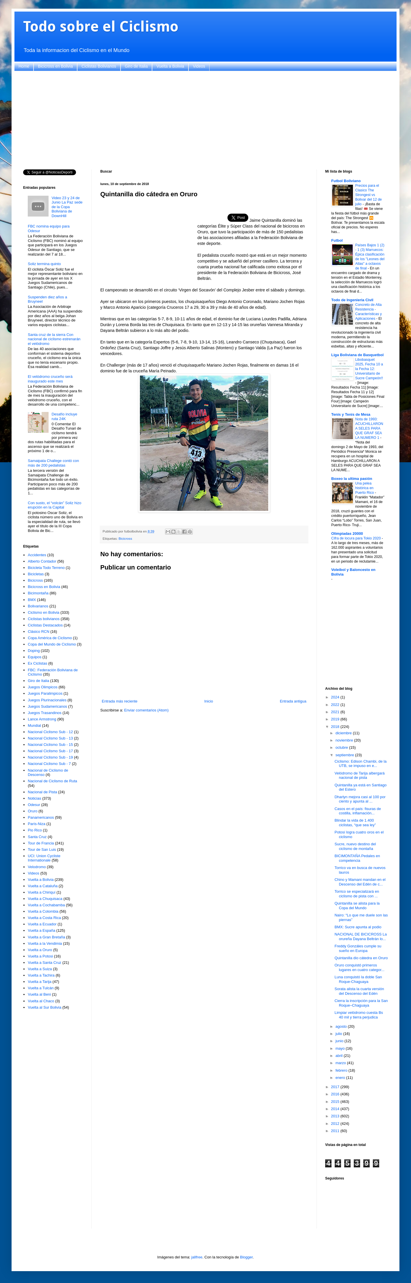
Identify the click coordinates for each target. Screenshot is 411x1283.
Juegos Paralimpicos (45, 693)
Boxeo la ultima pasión (351, 478)
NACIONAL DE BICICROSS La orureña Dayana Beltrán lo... (360, 936)
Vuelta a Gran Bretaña (46, 937)
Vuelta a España (41, 930)
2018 (335, 726)
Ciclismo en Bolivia (43, 612)
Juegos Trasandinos (44, 713)
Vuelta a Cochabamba (46, 905)
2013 (335, 1116)
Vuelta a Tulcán (40, 988)
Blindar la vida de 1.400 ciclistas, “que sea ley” (355, 822)
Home (23, 66)
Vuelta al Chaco (41, 1001)
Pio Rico (35, 830)
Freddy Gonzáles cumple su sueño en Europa (357, 948)
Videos (199, 66)
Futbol (337, 240)
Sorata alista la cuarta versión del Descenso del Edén (359, 991)
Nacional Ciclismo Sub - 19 (50, 757)
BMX (32, 600)
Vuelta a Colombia (43, 911)
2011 (335, 1131)
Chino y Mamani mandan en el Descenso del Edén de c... (359, 881)
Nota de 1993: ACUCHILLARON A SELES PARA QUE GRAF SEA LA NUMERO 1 (369, 428)
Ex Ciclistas (37, 663)
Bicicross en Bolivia (55, 66)
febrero (342, 1070)
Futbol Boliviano (346, 181)
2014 (335, 1109)
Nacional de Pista (42, 792)
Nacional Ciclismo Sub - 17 (50, 751)
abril (340, 1055)
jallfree (196, 1257)
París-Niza (36, 824)
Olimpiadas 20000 (347, 533)
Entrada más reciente (120, 701)
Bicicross (125, 538)
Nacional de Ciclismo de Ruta (52, 781)
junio (340, 1041)
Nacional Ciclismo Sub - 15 (50, 744)
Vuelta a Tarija (39, 981)
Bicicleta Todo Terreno (46, 567)
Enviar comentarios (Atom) (146, 710)
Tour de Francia (41, 843)
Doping (34, 650)
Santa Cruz (37, 837)
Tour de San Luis (42, 849)
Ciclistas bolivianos (44, 619)
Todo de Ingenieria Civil (352, 300)
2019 (335, 719)
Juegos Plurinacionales (47, 700)
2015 (335, 1101)
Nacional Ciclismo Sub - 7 (49, 763)
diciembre (344, 733)
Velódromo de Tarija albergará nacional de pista (359, 775)
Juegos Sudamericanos (47, 706)
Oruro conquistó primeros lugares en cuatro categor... (359, 967)
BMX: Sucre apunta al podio (357, 927)
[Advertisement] (196, 120)
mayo (341, 1048)
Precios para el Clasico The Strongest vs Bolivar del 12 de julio (368, 195)
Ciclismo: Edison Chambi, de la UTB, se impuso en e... (360, 763)
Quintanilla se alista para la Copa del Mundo (356, 905)
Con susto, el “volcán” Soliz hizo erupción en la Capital (54, 505)
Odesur (34, 805)
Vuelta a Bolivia (170, 66)
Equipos (34, 657)
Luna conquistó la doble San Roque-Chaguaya (358, 979)
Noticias (34, 798)
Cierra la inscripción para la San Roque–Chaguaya (361, 1003)
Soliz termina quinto (44, 264)
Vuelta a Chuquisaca (45, 898)
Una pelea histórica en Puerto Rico (365, 488)
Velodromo (37, 867)
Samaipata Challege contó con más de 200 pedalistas (53, 463)
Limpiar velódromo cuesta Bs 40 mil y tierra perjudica (358, 1014)
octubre (342, 747)
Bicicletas (36, 574)
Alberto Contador (42, 561)
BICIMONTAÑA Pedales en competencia (357, 858)
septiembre (345, 755)
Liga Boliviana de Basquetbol (357, 355)
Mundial (34, 725)
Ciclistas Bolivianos (99, 66)
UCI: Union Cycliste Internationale (44, 858)
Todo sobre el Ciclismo (101, 26)
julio (339, 1033)
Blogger (246, 1257)
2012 (335, 1123)
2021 (335, 712)
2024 (335, 697)
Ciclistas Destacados (45, 625)
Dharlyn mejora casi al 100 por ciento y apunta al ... (359, 799)
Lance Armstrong (42, 719)
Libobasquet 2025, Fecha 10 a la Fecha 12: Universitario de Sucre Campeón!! (369, 369)
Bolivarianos (38, 606)
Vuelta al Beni (39, 994)
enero (341, 1077)
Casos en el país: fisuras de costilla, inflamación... (357, 811)
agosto (342, 1026)
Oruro (32, 811)
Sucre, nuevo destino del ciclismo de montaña (355, 846)
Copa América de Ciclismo (50, 638)
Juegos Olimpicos (43, 687)
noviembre (345, 740)
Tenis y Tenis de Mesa (350, 414)
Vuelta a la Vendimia (45, 943)
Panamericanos (41, 817)
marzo (341, 1063)
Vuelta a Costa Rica (44, 918)
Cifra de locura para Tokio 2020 (356, 538)
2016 (335, 1094)
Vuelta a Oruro (40, 950)
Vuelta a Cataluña (43, 886)
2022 (335, 704)
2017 (335, 1087)
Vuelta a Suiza (40, 969)
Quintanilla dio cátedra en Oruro (361, 958)
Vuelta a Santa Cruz (44, 962)
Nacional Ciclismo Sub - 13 (50, 738)
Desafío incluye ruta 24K (64, 416)
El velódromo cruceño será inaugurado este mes (50, 378)
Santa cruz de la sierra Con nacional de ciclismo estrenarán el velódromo (54, 339)
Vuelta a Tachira (41, 975)
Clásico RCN (38, 631)
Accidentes (37, 555)
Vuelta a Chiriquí (41, 892)
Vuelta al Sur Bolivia (44, 1007)
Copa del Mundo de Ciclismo (52, 644)
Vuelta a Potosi (40, 956)
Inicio (208, 701)
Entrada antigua (293, 701)
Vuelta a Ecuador (42, 924)
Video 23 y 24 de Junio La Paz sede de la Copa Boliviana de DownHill (66, 207)
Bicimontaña (38, 593)
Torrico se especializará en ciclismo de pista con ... (356, 893)
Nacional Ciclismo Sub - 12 (50, 732)
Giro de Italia (136, 66)
